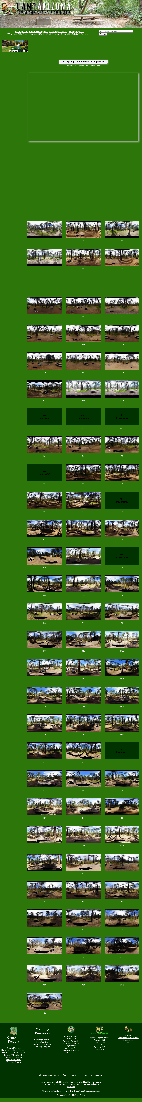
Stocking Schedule (71, 1041)
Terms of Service (64, 1095)
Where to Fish (71, 1048)
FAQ (71, 34)
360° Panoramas (83, 34)
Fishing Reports (76, 31)
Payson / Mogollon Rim (14, 1055)
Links (128, 1042)
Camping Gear (42, 1042)
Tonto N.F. (99, 1049)
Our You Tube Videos (42, 1044)
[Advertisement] (41, 46)
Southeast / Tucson (13, 1057)
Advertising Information (128, 1037)
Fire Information (95, 1082)
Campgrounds (29, 31)
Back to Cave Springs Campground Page (83, 66)
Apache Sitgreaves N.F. (99, 1038)
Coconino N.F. (99, 1040)
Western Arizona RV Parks (54, 1084)
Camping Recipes (59, 34)
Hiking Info (42, 31)
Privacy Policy (79, 1095)
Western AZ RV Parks (17, 34)
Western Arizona (13, 1062)
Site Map (128, 1035)
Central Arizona (14, 1048)
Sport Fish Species (71, 1050)
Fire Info (34, 34)
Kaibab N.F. (99, 1045)
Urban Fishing (71, 1053)
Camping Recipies (42, 1046)
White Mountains (13, 1059)
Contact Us (44, 34)
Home (18, 31)
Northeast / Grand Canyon (13, 1052)
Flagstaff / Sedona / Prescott (13, 1050)
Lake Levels (71, 1038)
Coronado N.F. (100, 1042)
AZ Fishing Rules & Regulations (71, 1044)
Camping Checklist (58, 31)
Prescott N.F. (99, 1047)
